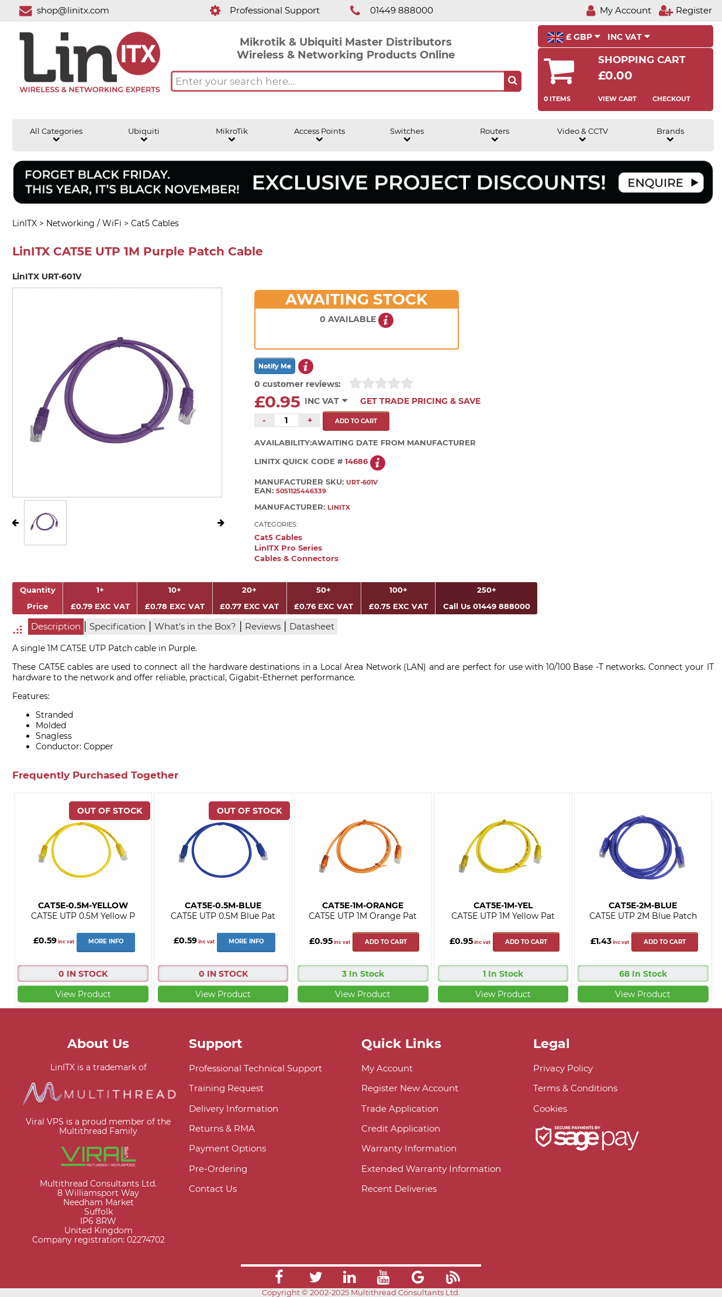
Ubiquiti (144, 135)
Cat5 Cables (278, 537)
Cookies (550, 1108)
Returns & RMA (222, 1128)
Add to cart (386, 942)
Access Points (319, 135)
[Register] (685, 10)
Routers (494, 135)
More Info (105, 941)
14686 (356, 461)
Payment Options (227, 1148)
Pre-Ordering (218, 1168)
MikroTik (232, 135)
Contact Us (213, 1188)
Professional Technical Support (255, 1068)
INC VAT (628, 37)
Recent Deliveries (399, 1188)
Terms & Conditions (575, 1088)
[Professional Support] (259, 10)
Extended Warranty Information (431, 1168)
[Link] (279, 1279)
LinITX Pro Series (288, 548)
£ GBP (573, 37)
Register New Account (409, 1088)
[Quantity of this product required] (286, 420)
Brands (670, 135)
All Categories (56, 135)
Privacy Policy (563, 1068)
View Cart (617, 99)
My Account (387, 1068)
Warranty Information (409, 1148)
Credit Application (400, 1128)
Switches (407, 135)
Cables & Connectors (296, 558)
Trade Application (399, 1108)
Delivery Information (233, 1108)
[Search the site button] (512, 81)
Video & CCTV (582, 135)
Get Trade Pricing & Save (420, 401)
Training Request (226, 1088)
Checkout (671, 99)
